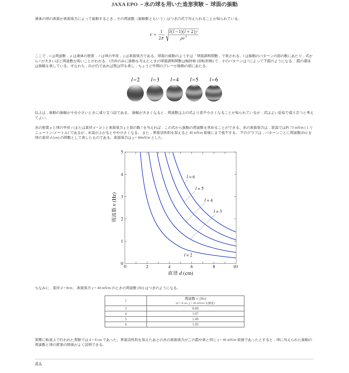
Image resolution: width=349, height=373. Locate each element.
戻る (38, 363)
